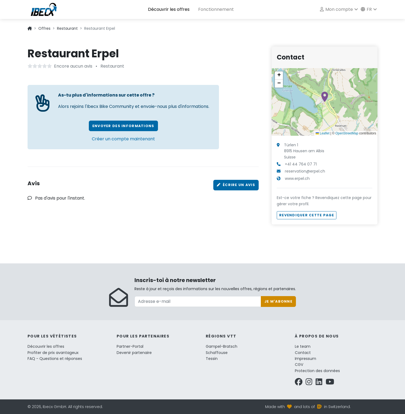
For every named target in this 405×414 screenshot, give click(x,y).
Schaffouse (217, 352)
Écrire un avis (236, 185)
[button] (324, 97)
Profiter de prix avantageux (53, 352)
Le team (302, 346)
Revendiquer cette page (306, 215)
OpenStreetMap (346, 133)
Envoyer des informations (123, 126)
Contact (303, 352)
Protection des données (317, 370)
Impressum (305, 358)
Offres (44, 28)
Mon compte (336, 9)
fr (366, 9)
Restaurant (67, 28)
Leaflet (322, 133)
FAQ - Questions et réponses (55, 358)
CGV (299, 364)
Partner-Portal (130, 346)
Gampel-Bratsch (221, 346)
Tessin (212, 358)
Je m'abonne (278, 301)
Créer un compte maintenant (123, 139)
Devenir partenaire (134, 352)
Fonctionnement (216, 9)
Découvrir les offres (169, 9)
